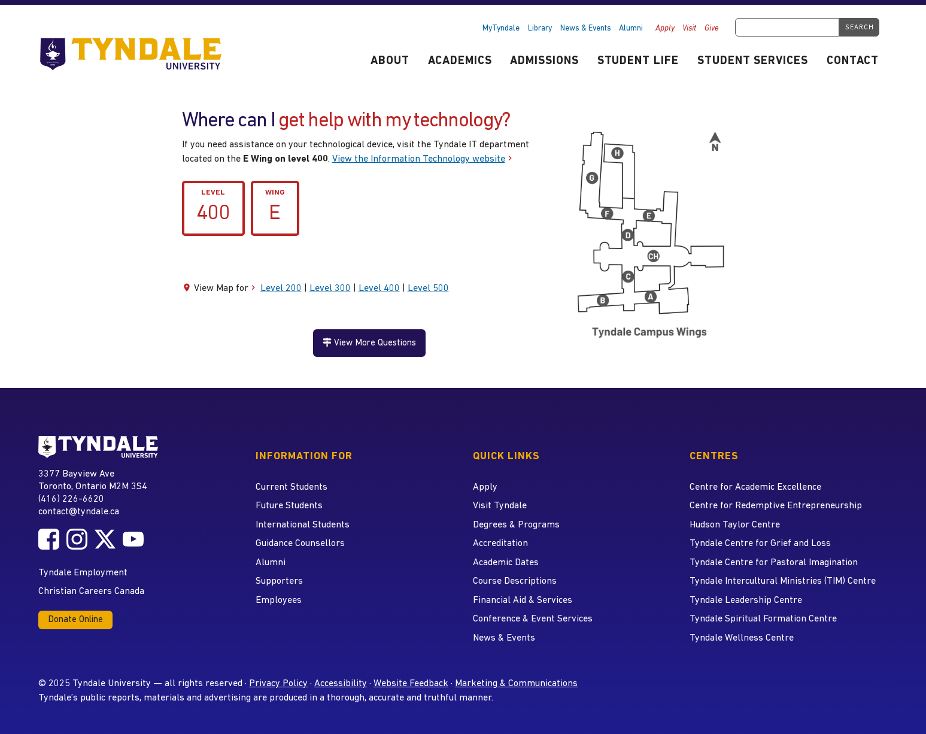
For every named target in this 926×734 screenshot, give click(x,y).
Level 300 (330, 288)
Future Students (289, 506)
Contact (853, 61)
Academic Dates (506, 563)
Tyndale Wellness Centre (742, 638)
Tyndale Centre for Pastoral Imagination (774, 563)
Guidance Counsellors (300, 543)
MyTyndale (501, 28)
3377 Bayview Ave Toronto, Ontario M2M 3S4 (92, 480)
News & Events (585, 28)
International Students (303, 525)
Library (540, 28)
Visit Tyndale (500, 506)
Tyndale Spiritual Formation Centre (763, 619)
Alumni (631, 28)
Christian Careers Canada (91, 591)
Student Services (752, 61)
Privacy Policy (278, 683)
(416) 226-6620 (71, 499)
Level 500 (428, 288)
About (390, 61)
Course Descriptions (515, 581)
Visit (689, 28)
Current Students (291, 487)
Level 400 (379, 288)
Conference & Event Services (533, 619)
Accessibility (340, 683)
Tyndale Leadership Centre (746, 600)
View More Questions (369, 343)
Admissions (544, 61)
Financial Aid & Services (522, 600)
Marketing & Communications (516, 683)
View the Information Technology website (418, 159)
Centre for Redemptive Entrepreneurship (776, 506)
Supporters (279, 581)
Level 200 (281, 288)
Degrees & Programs (516, 525)
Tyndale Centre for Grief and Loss (760, 543)
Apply (665, 28)
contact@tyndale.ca (78, 512)
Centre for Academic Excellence (755, 487)
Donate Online (75, 619)
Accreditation (500, 543)
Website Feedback (411, 683)
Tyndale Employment (82, 573)
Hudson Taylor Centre (735, 525)
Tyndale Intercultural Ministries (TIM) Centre (783, 581)
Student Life (638, 61)
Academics (460, 61)
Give (712, 28)
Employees (279, 600)
